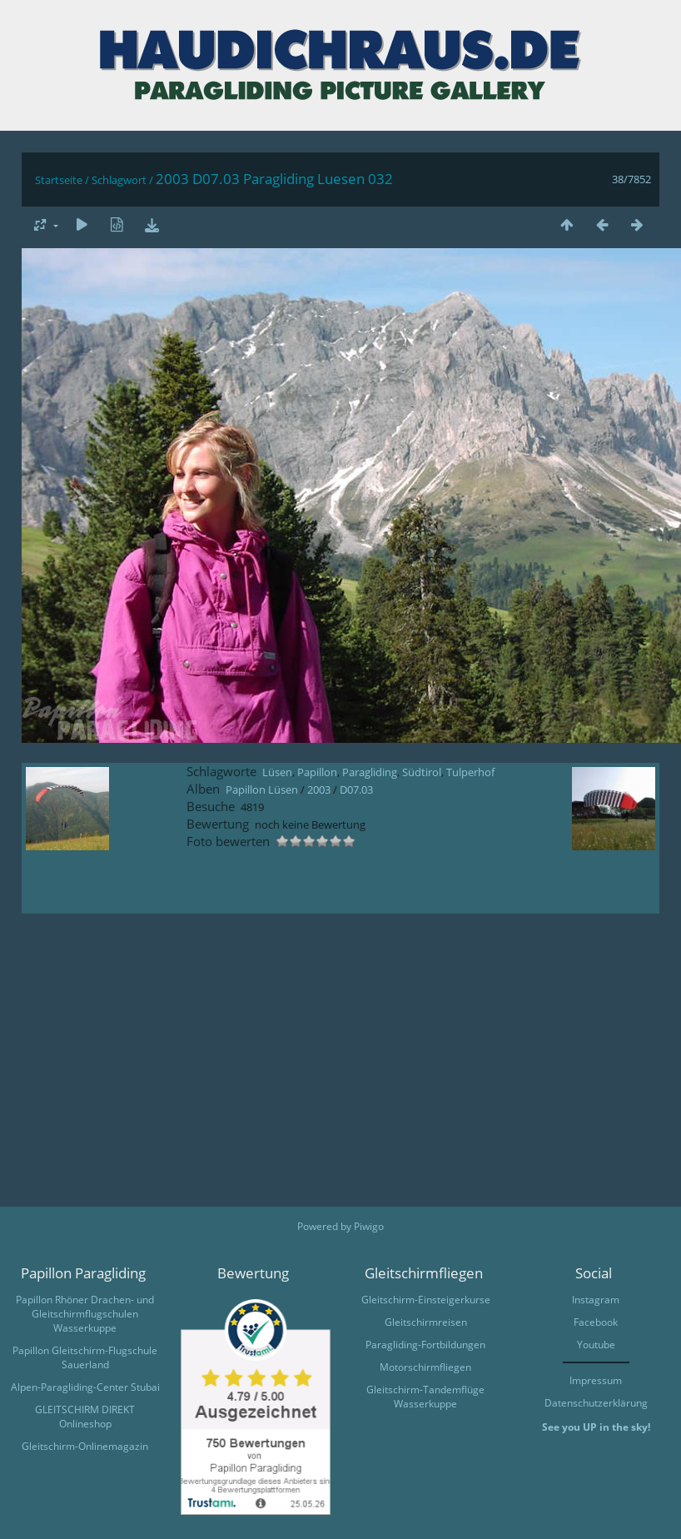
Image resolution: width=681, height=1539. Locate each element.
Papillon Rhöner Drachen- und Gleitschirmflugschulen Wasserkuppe (85, 1313)
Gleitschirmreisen (426, 1322)
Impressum (595, 1380)
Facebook (596, 1322)
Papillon (317, 772)
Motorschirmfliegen (425, 1367)
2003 (319, 789)
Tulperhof (470, 772)
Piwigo (369, 1226)
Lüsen (277, 772)
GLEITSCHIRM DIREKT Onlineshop (85, 1416)
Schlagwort (119, 179)
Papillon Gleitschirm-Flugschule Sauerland (84, 1357)
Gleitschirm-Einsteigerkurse (425, 1299)
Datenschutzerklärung (596, 1403)
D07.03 (356, 789)
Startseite (58, 179)
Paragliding (369, 772)
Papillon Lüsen (262, 789)
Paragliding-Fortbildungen (425, 1344)
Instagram (595, 1299)
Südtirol (421, 772)
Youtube (596, 1344)
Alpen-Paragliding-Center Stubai (85, 1387)
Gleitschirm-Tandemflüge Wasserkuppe (425, 1396)
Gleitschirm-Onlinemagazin (85, 1446)
